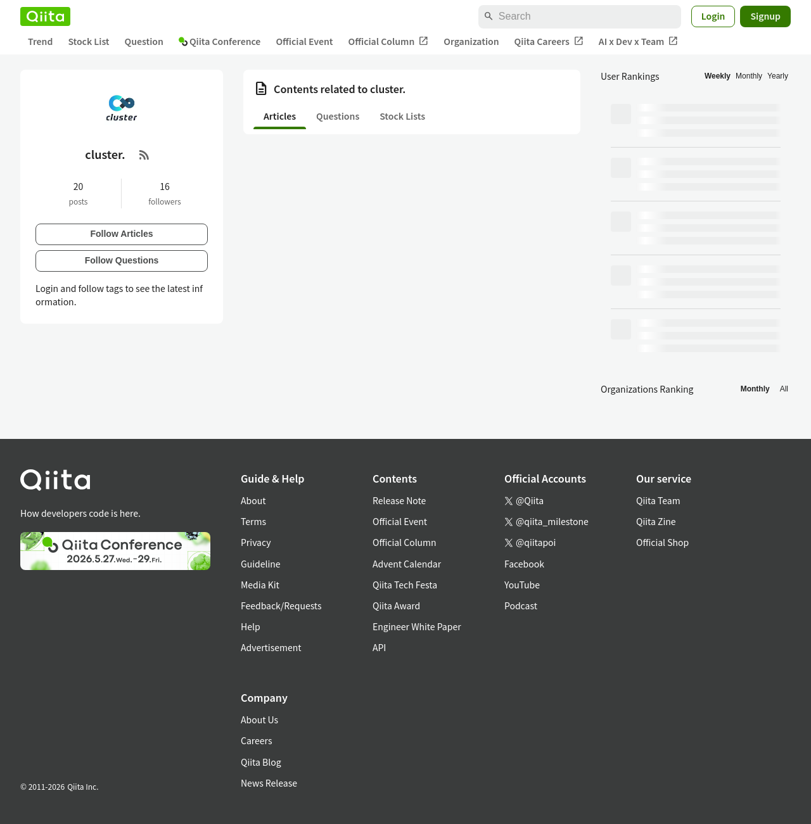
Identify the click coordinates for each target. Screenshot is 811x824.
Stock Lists (402, 116)
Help (250, 626)
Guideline (261, 563)
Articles (280, 116)
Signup (765, 16)
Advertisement (271, 647)
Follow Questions (122, 260)
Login (713, 16)
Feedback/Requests (281, 605)
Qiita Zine (656, 521)
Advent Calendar (407, 563)
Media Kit (260, 584)
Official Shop (662, 542)
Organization (471, 41)
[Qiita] (45, 16)
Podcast (520, 605)
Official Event (304, 41)
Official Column (388, 41)
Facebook (524, 563)
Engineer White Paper (417, 626)
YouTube (522, 584)
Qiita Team (658, 500)
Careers (256, 740)
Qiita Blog (261, 762)
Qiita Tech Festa (405, 584)
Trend (40, 41)
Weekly (718, 76)
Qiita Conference (220, 41)
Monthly (749, 76)
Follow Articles (121, 234)
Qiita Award (396, 605)
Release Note (399, 500)
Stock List (88, 41)
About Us (259, 719)
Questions (337, 116)
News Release (269, 782)
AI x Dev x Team (639, 41)
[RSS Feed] (144, 154)
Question (144, 41)
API (379, 647)
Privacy (256, 542)
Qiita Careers (549, 41)
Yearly (777, 76)
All (784, 388)
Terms (253, 521)
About (253, 500)
